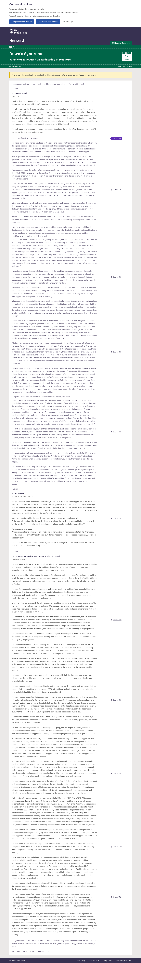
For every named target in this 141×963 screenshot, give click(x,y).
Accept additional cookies (21, 22)
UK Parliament (14, 47)
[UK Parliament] (18, 31)
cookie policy (54, 16)
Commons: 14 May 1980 (39, 47)
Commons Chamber (57, 47)
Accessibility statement (123, 961)
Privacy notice (107, 961)
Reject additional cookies (48, 22)
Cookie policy (80, 961)
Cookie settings (67, 22)
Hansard (16, 40)
